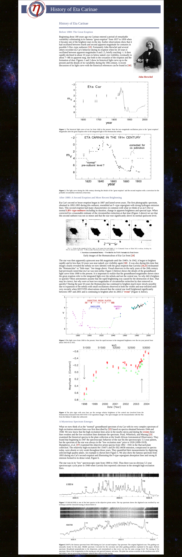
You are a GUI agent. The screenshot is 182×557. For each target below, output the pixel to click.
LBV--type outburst (76, 210)
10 (129, 65)
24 (133, 255)
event (127, 292)
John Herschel (145, 77)
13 (90, 47)
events (146, 432)
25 (146, 265)
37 (78, 445)
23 (150, 434)
